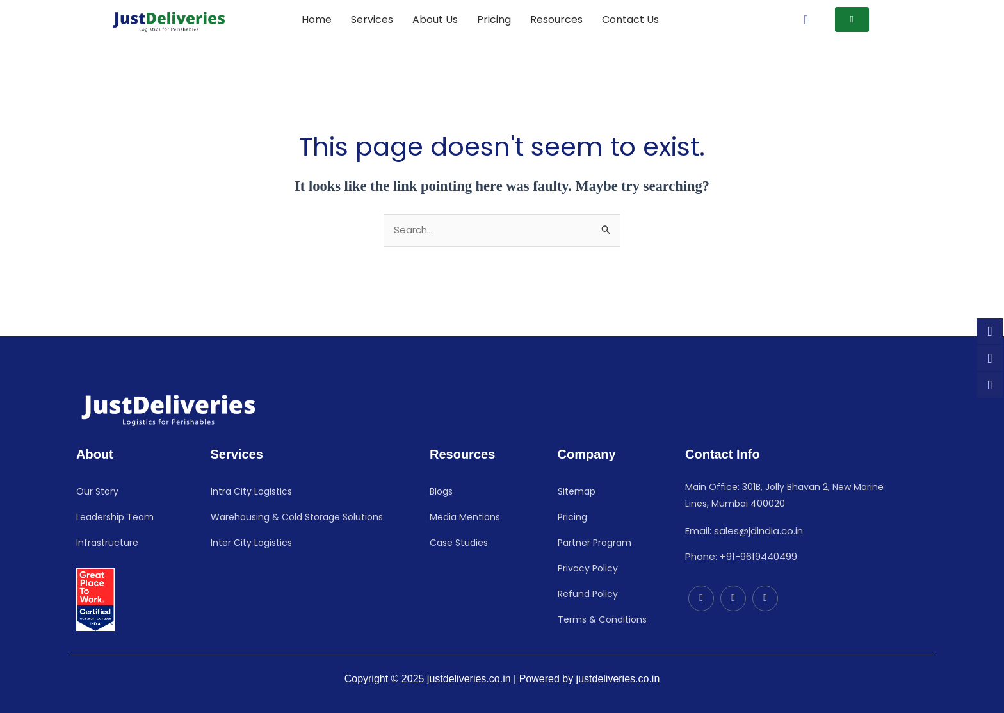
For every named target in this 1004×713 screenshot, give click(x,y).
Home (317, 19)
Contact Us (630, 19)
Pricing (494, 19)
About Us (435, 19)
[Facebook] (733, 598)
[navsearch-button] (806, 19)
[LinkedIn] (701, 598)
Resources (556, 19)
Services (372, 19)
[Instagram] (765, 598)
